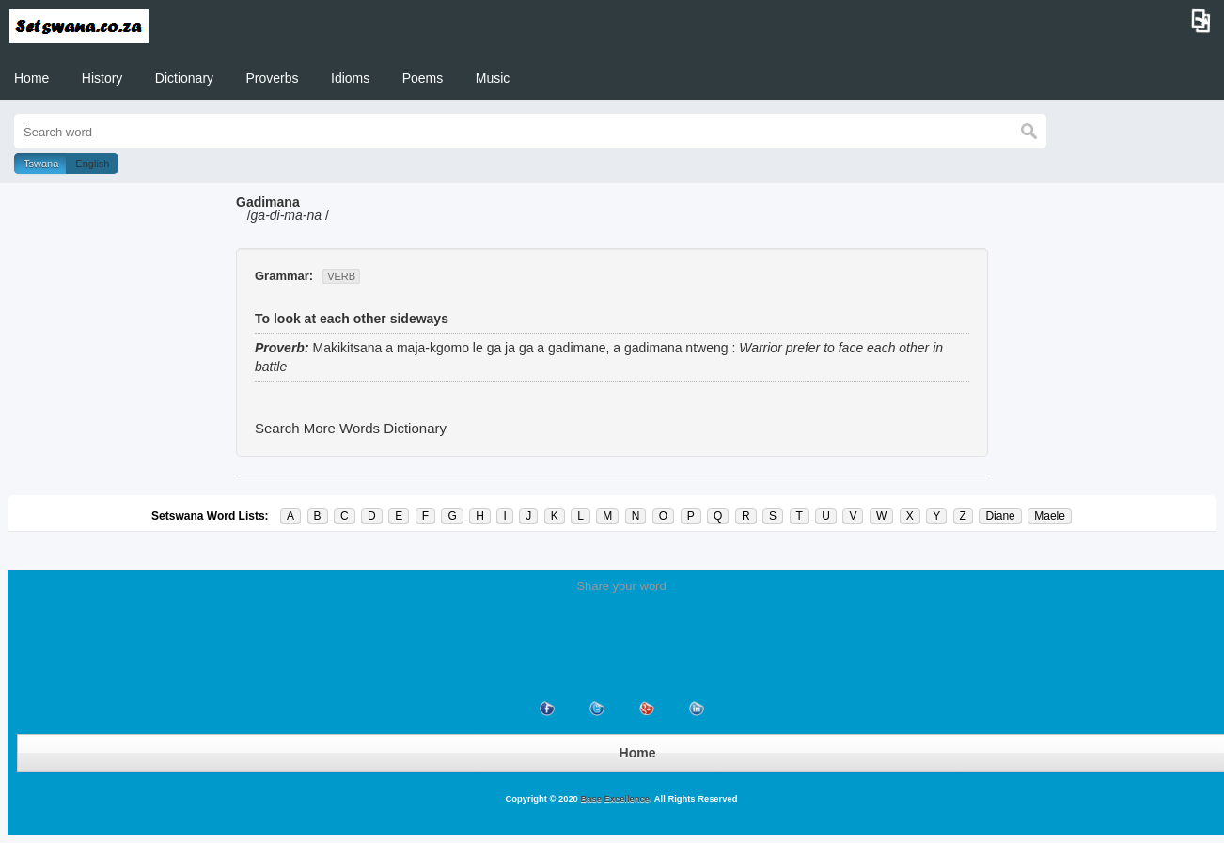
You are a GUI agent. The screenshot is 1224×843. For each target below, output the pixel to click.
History (102, 78)
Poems (423, 78)
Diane (999, 516)
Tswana (41, 163)
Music (493, 78)
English (92, 163)
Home (31, 78)
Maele (1049, 516)
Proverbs (272, 78)
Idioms (350, 78)
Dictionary (184, 78)
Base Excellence (614, 799)
